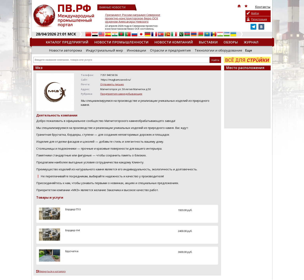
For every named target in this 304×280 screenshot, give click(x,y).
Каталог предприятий (67, 42)
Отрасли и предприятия (170, 50)
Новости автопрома (65, 50)
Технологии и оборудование (218, 50)
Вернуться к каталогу (52, 271)
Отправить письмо (112, 84)
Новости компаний (173, 42)
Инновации (136, 50)
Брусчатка (71, 251)
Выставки (208, 42)
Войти (255, 13)
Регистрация (259, 19)
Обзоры (231, 42)
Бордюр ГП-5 (73, 209)
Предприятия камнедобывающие (121, 94)
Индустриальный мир (104, 50)
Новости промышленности (121, 42)
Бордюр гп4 (72, 230)
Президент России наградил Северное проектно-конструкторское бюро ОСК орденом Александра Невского (132, 18)
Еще (248, 50)
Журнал (251, 42)
